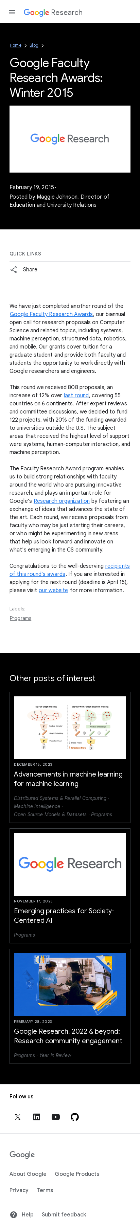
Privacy (19, 1190)
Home (15, 45)
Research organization (62, 501)
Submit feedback (64, 1214)
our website (53, 590)
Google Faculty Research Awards (51, 314)
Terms (45, 1190)
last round (76, 395)
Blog (34, 45)
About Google (28, 1174)
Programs (20, 618)
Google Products (77, 1174)
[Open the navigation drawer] (12, 12)
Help (22, 1215)
